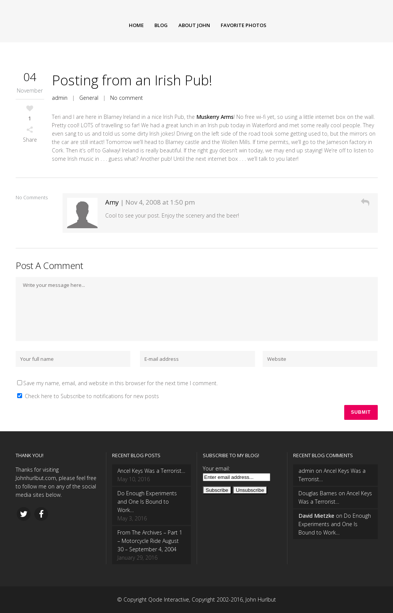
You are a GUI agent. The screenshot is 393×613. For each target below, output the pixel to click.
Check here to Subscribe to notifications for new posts (88, 396)
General (88, 97)
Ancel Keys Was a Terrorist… (151, 470)
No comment (126, 97)
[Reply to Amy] (365, 202)
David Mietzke (316, 515)
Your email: (216, 468)
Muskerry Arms (215, 116)
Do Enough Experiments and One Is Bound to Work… (147, 502)
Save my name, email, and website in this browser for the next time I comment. (120, 383)
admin (59, 97)
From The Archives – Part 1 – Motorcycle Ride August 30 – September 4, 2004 (149, 541)
